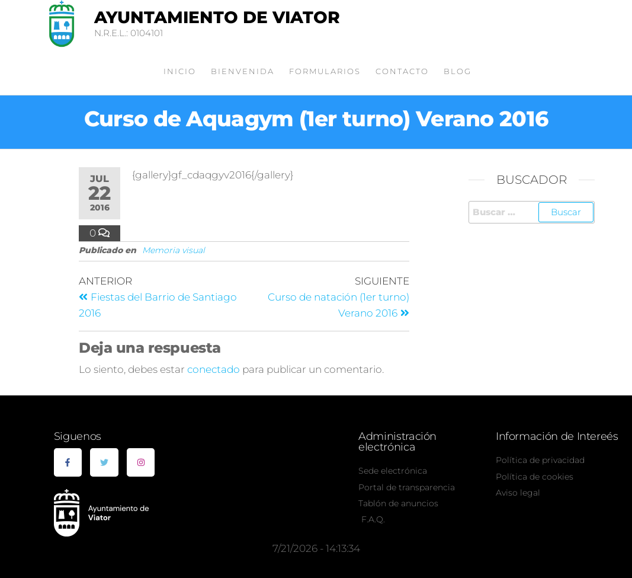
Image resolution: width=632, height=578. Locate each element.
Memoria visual (173, 250)
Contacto (402, 71)
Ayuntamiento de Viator (217, 17)
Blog (457, 71)
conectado (213, 369)
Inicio (179, 71)
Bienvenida (242, 71)
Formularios (325, 71)
